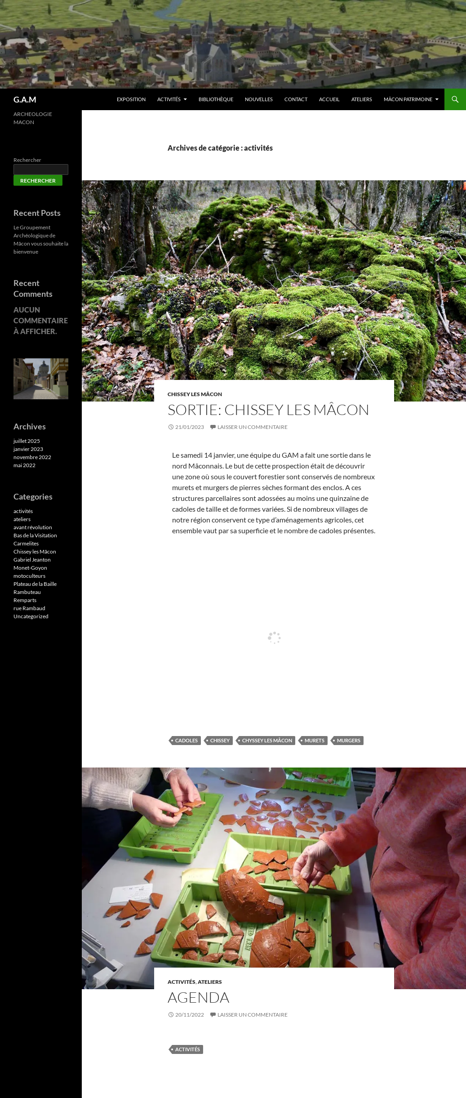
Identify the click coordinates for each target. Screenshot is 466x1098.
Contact (295, 99)
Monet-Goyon (30, 567)
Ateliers (361, 99)
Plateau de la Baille (35, 583)
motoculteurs (29, 575)
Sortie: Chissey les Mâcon (268, 409)
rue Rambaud (29, 608)
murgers (348, 740)
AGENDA (198, 997)
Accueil (329, 99)
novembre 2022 (32, 457)
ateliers (210, 981)
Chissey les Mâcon (195, 394)
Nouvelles (259, 99)
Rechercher (27, 159)
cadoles (186, 740)
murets (314, 740)
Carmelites (26, 543)
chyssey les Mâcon (267, 740)
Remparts (24, 600)
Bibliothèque (216, 99)
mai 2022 (24, 465)
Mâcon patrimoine (408, 99)
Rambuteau (27, 592)
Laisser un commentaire (252, 427)
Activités (169, 99)
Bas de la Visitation (35, 535)
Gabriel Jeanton (32, 559)
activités (181, 981)
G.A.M (24, 99)
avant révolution (32, 527)
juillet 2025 (26, 440)
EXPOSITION (131, 99)
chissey (220, 740)
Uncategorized (31, 616)
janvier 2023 (28, 449)
